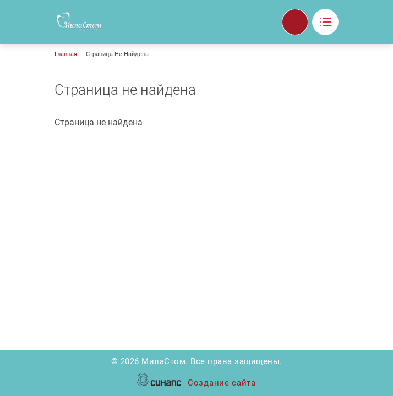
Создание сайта (222, 383)
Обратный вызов (295, 22)
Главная (65, 54)
